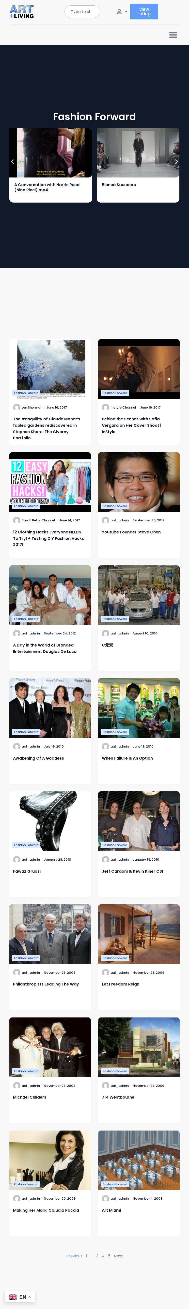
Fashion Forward (26, 393)
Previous (74, 1256)
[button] (173, 34)
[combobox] (82, 11)
